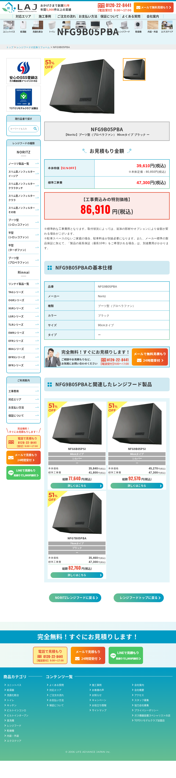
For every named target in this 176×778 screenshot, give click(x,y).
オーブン (95, 31)
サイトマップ (99, 727)
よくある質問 (131, 16)
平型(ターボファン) (17, 264)
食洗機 (110, 31)
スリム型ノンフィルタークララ (21, 214)
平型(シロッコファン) (18, 251)
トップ (10, 63)
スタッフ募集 (141, 717)
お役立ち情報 (99, 722)
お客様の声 (98, 707)
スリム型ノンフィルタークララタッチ (21, 202)
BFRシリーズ (16, 381)
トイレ (52, 31)
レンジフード (124, 31)
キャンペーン (99, 717)
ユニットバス (9, 31)
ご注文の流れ (66, 16)
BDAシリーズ (16, 365)
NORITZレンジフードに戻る (75, 615)
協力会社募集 (141, 722)
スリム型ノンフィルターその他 (21, 226)
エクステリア (167, 31)
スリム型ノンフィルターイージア (21, 190)
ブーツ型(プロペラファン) (18, 276)
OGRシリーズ (16, 316)
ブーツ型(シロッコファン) (18, 238)
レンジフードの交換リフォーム (35, 63)
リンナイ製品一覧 (18, 300)
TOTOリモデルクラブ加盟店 (149, 737)
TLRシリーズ (15, 340)
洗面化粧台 (38, 31)
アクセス (139, 712)
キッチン (66, 31)
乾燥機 (138, 31)
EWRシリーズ (16, 348)
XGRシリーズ (16, 324)
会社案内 (153, 16)
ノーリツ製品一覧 (18, 179)
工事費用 (13, 407)
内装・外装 (153, 31)
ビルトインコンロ (16, 727)
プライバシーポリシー (146, 727)
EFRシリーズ (15, 357)
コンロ (81, 31)
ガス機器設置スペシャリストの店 (152, 732)
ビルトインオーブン (17, 732)
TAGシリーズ (16, 308)
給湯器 (23, 31)
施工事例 (45, 16)
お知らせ (97, 712)
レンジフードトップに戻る (139, 615)
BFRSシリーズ (16, 373)
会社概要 (139, 707)
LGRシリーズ (16, 332)
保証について (109, 16)
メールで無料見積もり (152, 7)
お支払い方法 (88, 16)
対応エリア (23, 16)
